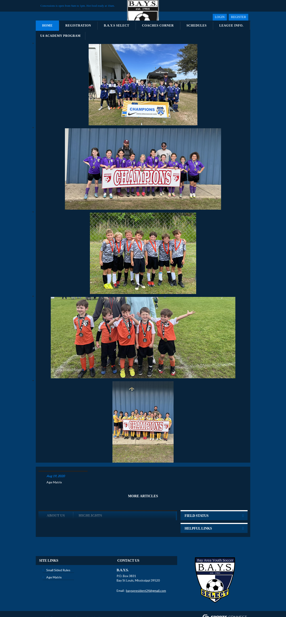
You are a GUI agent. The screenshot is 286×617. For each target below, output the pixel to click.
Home (47, 25)
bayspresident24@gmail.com (146, 576)
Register (238, 17)
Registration (78, 25)
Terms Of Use (128, 603)
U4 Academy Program (60, 35)
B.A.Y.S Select (116, 25)
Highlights (90, 501)
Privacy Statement (107, 603)
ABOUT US (56, 501)
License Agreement (151, 603)
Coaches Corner (158, 25)
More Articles (143, 481)
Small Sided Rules (58, 555)
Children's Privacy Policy (53, 610)
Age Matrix (54, 468)
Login (220, 17)
